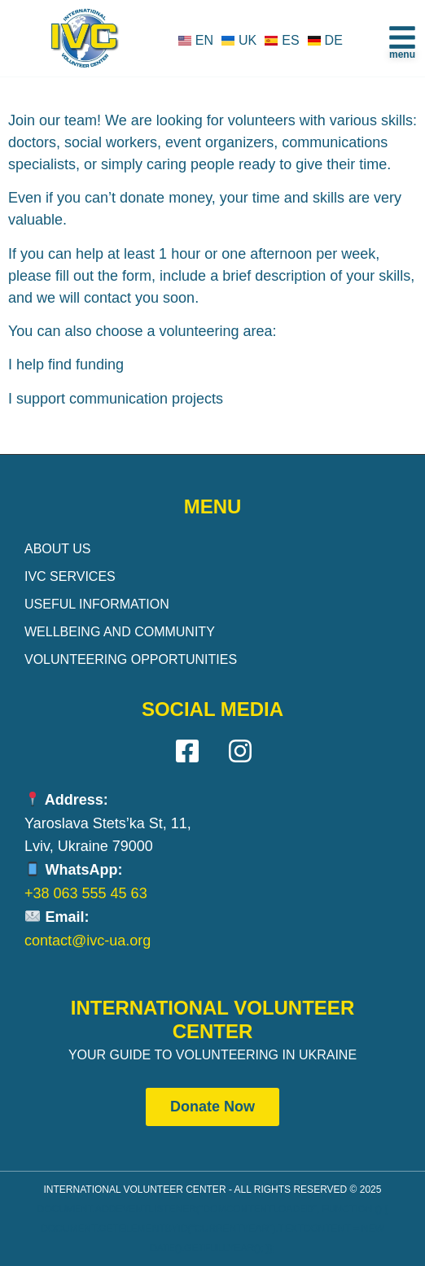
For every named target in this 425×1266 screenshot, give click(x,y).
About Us (57, 549)
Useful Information (96, 604)
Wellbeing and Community (119, 632)
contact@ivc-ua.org (87, 940)
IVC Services (70, 576)
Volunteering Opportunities (130, 659)
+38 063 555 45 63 (85, 893)
